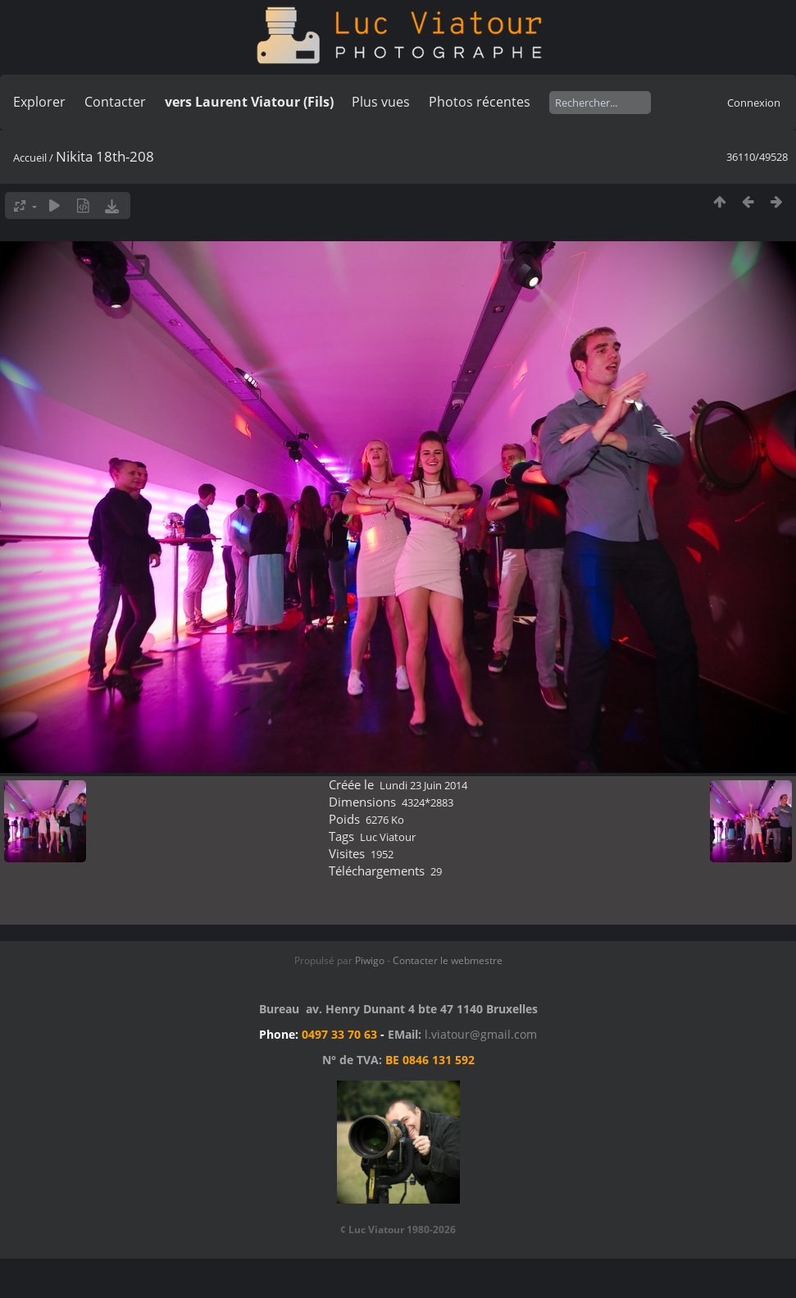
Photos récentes (479, 102)
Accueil (30, 157)
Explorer (39, 102)
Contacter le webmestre (448, 960)
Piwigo (369, 960)
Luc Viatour (388, 837)
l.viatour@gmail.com (481, 1034)
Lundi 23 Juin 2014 (423, 785)
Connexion (753, 102)
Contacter (115, 102)
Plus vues (381, 102)
